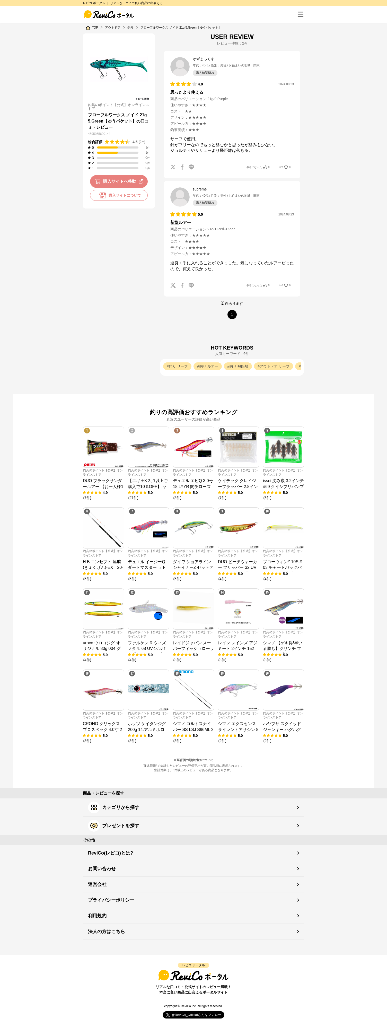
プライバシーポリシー (111, 900)
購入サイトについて (119, 195)
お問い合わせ (102, 868)
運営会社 (97, 884)
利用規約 (97, 915)
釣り (130, 27)
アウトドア (112, 27)
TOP (95, 27)
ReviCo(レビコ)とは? (110, 853)
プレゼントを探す (113, 826)
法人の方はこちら (106, 931)
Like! (284, 167)
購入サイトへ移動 (120, 181)
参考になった (258, 167)
